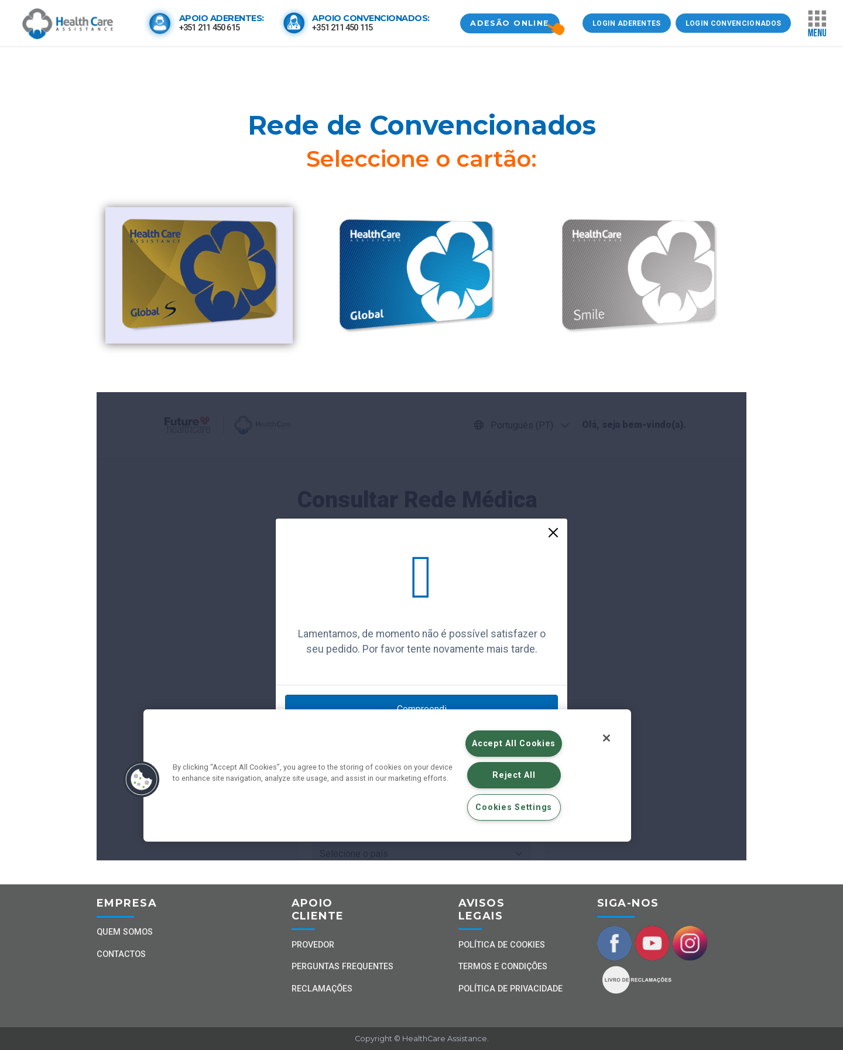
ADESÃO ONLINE (510, 23)
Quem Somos (125, 932)
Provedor (313, 945)
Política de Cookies (501, 945)
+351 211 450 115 (342, 28)
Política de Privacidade (510, 989)
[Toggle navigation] (817, 23)
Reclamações (322, 989)
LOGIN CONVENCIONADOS (733, 23)
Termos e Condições (502, 967)
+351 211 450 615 (209, 28)
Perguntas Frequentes (342, 967)
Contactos (121, 954)
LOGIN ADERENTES (626, 23)
